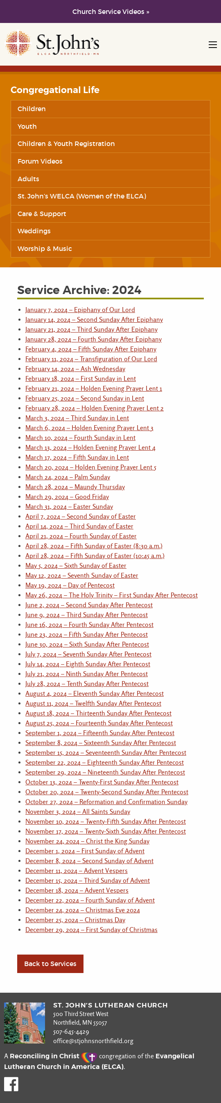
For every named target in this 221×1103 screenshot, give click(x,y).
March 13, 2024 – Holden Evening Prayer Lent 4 (90, 447)
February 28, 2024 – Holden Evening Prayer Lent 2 (94, 408)
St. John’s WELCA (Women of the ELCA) (82, 196)
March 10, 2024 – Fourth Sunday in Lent (80, 438)
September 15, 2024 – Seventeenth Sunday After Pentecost (105, 753)
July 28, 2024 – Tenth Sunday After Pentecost (87, 684)
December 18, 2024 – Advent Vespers (77, 890)
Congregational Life (55, 90)
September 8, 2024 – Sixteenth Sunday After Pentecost (100, 743)
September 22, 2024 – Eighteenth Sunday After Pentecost (104, 762)
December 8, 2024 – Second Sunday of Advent (89, 861)
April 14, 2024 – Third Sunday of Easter (79, 526)
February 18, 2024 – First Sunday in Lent (80, 379)
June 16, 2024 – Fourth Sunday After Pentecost (89, 625)
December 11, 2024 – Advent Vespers (76, 871)
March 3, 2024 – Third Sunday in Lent (77, 418)
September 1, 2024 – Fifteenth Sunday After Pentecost (99, 733)
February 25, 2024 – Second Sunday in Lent (84, 398)
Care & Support (42, 214)
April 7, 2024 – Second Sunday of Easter (80, 516)
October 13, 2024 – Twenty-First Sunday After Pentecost (101, 782)
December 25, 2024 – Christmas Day (75, 920)
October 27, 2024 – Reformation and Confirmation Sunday (106, 802)
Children (32, 109)
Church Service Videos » (110, 11)
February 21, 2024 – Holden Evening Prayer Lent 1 (93, 388)
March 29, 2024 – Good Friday (67, 497)
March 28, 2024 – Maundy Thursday (75, 487)
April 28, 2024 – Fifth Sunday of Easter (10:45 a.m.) (95, 556)
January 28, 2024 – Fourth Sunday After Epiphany (93, 339)
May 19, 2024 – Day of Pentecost (70, 585)
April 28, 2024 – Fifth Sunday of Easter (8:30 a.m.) (93, 546)
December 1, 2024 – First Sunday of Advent (84, 851)
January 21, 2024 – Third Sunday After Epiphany (91, 329)
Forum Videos (40, 161)
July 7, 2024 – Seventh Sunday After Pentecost (88, 654)
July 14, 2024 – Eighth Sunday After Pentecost (87, 664)
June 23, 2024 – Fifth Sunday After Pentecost (86, 634)
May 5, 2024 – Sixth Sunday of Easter (75, 566)
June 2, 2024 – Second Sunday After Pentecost (89, 605)
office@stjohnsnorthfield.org (93, 1041)
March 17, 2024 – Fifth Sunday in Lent (77, 457)
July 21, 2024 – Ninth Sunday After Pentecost (86, 674)
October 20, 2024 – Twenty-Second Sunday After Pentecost (106, 792)
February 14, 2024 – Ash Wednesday (75, 369)
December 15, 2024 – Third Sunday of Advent (87, 880)
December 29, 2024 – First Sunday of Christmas (91, 930)
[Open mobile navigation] (213, 44)
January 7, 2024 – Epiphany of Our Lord (80, 310)
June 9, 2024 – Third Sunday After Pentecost (86, 615)
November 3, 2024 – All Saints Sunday (77, 812)
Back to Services (50, 963)
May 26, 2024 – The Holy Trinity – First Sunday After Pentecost (111, 595)
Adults (28, 179)
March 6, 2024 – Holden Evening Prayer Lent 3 (89, 428)
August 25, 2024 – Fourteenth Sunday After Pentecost (99, 723)
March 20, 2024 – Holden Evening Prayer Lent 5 (90, 467)
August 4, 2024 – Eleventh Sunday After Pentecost (94, 693)
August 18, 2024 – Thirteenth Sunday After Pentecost (98, 713)
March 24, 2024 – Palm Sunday (67, 477)
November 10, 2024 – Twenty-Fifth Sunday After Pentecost (105, 821)
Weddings (34, 231)
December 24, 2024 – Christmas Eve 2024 (82, 910)
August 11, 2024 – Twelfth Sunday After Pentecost (93, 703)
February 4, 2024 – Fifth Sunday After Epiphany (90, 349)
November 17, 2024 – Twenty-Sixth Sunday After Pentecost (105, 831)
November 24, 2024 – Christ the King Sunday (87, 841)
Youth (27, 126)
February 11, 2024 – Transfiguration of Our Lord (91, 359)
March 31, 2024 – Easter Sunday (69, 506)
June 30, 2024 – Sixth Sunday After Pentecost (87, 644)
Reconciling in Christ (53, 1056)
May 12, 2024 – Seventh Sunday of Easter (81, 575)
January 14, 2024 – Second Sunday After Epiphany (94, 320)
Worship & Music (45, 248)
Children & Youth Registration (66, 143)
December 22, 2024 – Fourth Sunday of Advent (90, 900)
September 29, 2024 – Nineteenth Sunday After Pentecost (105, 772)
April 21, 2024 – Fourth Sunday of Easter (81, 536)
